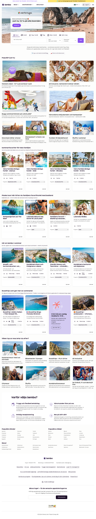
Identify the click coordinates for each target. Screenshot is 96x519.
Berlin (49, 439)
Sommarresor (5, 445)
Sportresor (50, 447)
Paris (80, 431)
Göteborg (81, 435)
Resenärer (66, 39)
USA (34, 435)
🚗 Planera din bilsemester (57, 53)
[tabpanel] (48, 40)
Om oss (26, 467)
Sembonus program (24, 476)
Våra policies (72, 472)
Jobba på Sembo (35, 467)
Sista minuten (36, 447)
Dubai (65, 437)
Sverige (19, 435)
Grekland (4, 435)
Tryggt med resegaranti (49, 467)
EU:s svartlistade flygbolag (28, 472)
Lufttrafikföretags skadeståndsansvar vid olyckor (52, 472)
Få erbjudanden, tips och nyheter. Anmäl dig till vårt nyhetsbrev (50, 476)
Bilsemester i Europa (84, 447)
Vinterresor (19, 445)
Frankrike (4, 433)
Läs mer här (57, 327)
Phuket (49, 437)
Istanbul (65, 439)
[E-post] (41, 497)
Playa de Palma (67, 433)
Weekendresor (20, 447)
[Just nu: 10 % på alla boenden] (74, 30)
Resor (16, 4)
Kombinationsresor (52, 445)
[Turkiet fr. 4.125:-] (77, 30)
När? (49, 39)
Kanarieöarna (36, 437)
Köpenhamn (82, 437)
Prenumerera (61, 497)
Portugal (35, 439)
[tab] (16, 35)
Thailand (4, 437)
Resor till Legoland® (68, 445)
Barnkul (19, 449)
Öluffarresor (5, 447)
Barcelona (50, 433)
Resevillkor (20, 467)
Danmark (19, 431)
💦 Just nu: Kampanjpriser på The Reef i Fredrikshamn (71, 1)
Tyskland (35, 433)
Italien (18, 433)
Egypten (4, 439)
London (81, 433)
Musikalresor (36, 449)
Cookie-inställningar (48, 482)
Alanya (49, 431)
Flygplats (5, 181)
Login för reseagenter (72, 467)
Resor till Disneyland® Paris (85, 445)
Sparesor (66, 447)
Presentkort (74, 476)
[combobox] (30, 41)
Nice (80, 439)
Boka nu (16, 25)
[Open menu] (93, 5)
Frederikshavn (67, 435)
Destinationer (28, 4)
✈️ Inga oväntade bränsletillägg (40, 53)
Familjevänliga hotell (6, 449)
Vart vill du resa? (18, 39)
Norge (18, 439)
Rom (49, 435)
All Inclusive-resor (37, 445)
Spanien (4, 431)
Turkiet (34, 431)
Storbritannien (20, 437)
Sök (81, 40)
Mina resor (40, 4)
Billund (65, 431)
